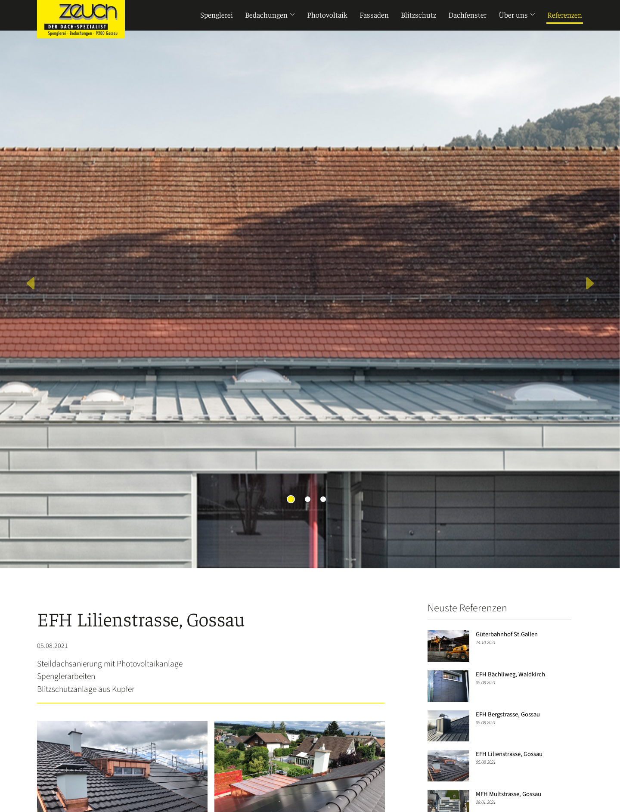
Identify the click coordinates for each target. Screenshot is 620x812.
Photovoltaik (327, 15)
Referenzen (564, 15)
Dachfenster (467, 15)
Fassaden (374, 15)
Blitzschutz (418, 15)
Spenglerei (216, 15)
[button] (31, 284)
